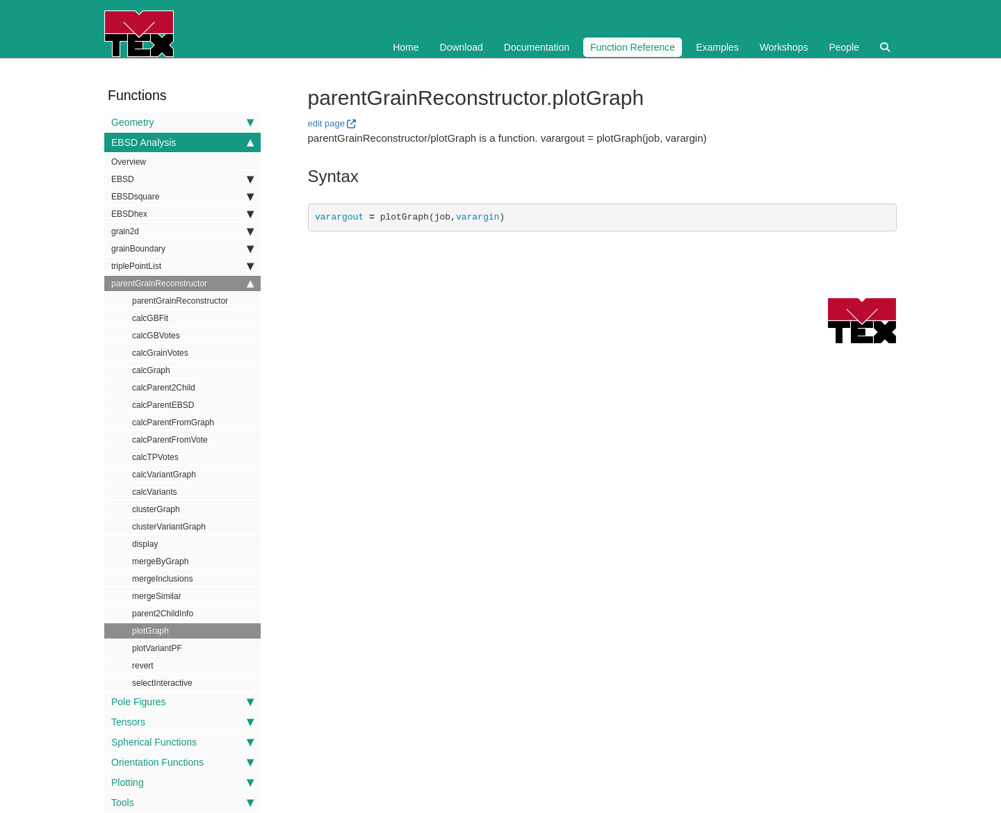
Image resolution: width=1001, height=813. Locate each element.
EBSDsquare (182, 196)
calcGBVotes (156, 335)
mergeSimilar (156, 596)
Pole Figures (182, 702)
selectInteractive (162, 683)
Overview (128, 162)
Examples (717, 47)
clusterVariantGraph (169, 527)
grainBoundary (182, 249)
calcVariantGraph (164, 474)
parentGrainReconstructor (182, 283)
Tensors (182, 722)
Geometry (182, 122)
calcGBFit (150, 318)
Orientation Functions (182, 762)
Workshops (784, 47)
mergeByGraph (160, 561)
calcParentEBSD (163, 405)
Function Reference (632, 47)
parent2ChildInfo (162, 613)
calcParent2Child (163, 388)
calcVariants (154, 492)
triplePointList (182, 266)
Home (405, 47)
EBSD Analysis (182, 142)
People (844, 47)
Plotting (182, 782)
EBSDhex (182, 214)
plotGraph (150, 631)
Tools (182, 803)
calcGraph (151, 370)
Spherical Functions (182, 742)
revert (143, 666)
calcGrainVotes (160, 353)
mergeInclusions (162, 579)
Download (461, 47)
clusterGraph (156, 509)
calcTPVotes (155, 457)
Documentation (536, 47)
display (145, 544)
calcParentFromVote (170, 440)
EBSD (182, 179)
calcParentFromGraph (173, 422)
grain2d (182, 231)
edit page (326, 123)
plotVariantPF (157, 648)
